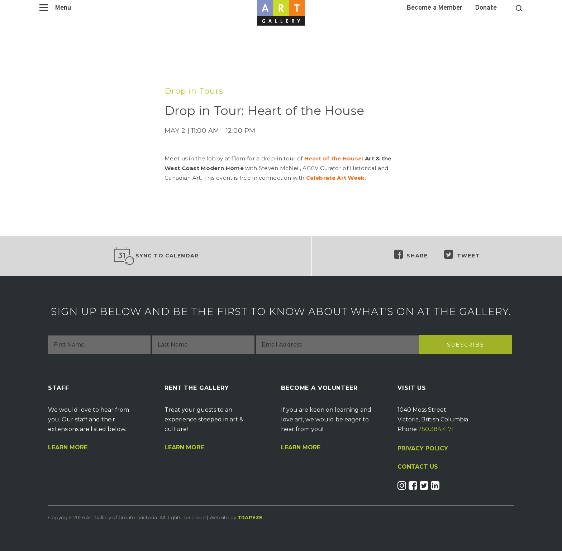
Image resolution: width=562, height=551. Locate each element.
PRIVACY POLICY (422, 448)
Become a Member (434, 8)
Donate (486, 8)
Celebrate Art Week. (336, 177)
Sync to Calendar (156, 256)
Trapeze (250, 517)
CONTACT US (417, 467)
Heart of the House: (333, 158)
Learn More (67, 447)
